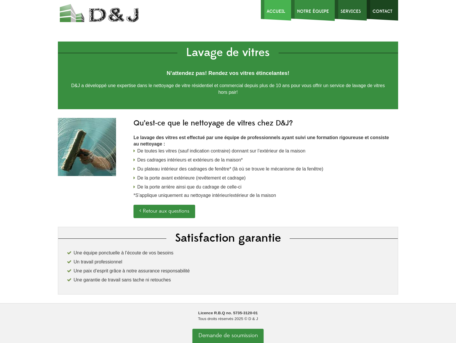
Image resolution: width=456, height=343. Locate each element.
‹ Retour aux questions (164, 211)
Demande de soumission (228, 335)
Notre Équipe (313, 11)
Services (351, 11)
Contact (382, 11)
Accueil (276, 11)
